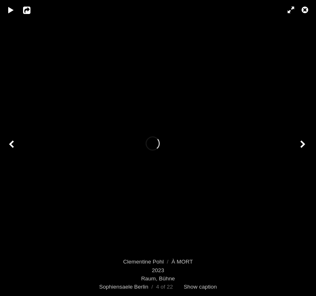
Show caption (200, 287)
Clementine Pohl (143, 262)
